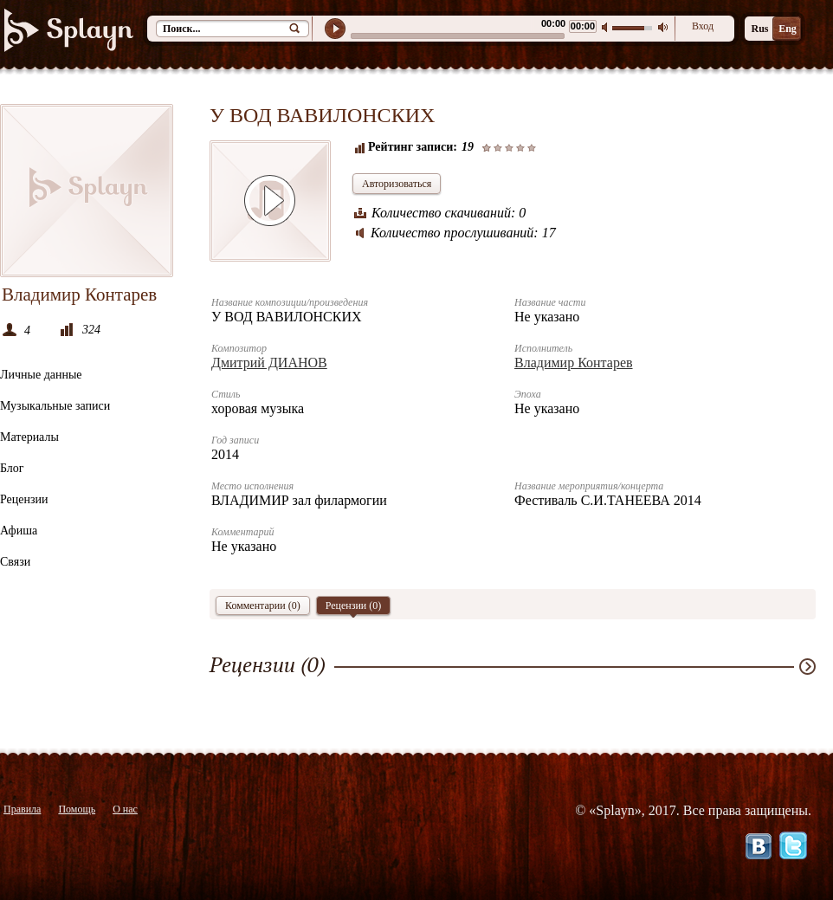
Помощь (76, 809)
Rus (759, 29)
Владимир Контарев (573, 362)
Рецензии (24, 499)
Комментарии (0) (262, 605)
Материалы (29, 437)
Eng (787, 29)
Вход (703, 26)
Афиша (18, 530)
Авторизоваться (396, 184)
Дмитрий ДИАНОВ (269, 362)
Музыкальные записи (55, 405)
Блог (12, 468)
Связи (15, 561)
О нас (125, 809)
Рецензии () (354, 607)
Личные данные (41, 374)
